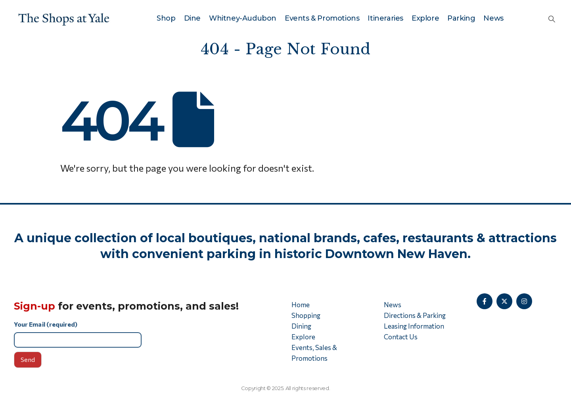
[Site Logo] (63, 18)
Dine (192, 18)
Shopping (305, 315)
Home (300, 304)
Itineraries (385, 18)
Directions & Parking (415, 315)
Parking (461, 18)
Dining (301, 326)
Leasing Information (414, 326)
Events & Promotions (322, 18)
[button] (552, 18)
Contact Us (401, 337)
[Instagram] (524, 301)
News (493, 18)
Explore (425, 18)
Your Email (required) (147, 334)
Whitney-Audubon (242, 18)
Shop (166, 18)
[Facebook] (484, 301)
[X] (504, 301)
